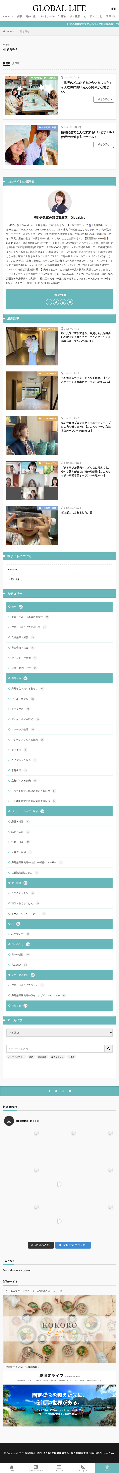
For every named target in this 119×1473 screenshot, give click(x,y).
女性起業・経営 (49, 127)
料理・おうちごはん (25, 903)
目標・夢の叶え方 (24, 668)
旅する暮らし (57, 1056)
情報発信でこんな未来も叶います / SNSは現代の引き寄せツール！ (87, 134)
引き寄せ (24, 31)
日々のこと (96, 16)
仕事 (19, 16)
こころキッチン (49, 329)
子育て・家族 (21, 852)
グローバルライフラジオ (27, 985)
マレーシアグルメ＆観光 (27, 740)
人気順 (15, 63)
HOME (10, 31)
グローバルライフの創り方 (29, 627)
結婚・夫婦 (20, 832)
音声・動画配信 (23, 975)
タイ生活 (19, 750)
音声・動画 (112, 16)
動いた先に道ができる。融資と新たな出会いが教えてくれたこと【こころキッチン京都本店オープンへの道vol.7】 (86, 337)
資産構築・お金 (23, 648)
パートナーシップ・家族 (53, 16)
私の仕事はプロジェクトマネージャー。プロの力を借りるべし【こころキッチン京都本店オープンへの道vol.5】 (86, 426)
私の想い (19, 965)
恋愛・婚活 (20, 822)
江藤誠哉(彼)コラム (25, 873)
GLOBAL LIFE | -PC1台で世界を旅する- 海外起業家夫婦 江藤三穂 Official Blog (69, 1453)
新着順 (6, 63)
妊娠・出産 (20, 842)
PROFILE (8, 16)
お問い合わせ (15, 579)
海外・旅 (31, 16)
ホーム (12, 1468)
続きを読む (104, 99)
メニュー (59, 1468)
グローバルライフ (16, 1056)
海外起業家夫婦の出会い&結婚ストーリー (37, 862)
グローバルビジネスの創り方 (30, 617)
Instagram (83, 1468)
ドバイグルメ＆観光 (25, 719)
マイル (71, 1056)
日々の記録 (20, 955)
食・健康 (75, 16)
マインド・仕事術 (24, 658)
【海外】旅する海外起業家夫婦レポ (33, 791)
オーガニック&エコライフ (28, 914)
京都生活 (19, 770)
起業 (31, 1056)
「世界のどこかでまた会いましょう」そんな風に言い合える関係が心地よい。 (86, 87)
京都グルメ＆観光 (24, 781)
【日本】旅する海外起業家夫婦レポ (33, 801)
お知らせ (19, 1006)
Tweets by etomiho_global (17, 1270)
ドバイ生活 (20, 709)
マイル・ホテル (23, 699)
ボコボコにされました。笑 (76, 512)
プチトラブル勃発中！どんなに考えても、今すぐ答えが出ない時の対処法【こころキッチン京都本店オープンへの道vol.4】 (86, 471)
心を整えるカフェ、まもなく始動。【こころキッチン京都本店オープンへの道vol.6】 (86, 379)
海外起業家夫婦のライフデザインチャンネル (38, 995)
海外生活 (42, 1056)
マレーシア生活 (23, 729)
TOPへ (107, 1468)
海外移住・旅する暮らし (45, 78)
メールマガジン (36, 1468)
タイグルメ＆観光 (24, 760)
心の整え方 (20, 934)
